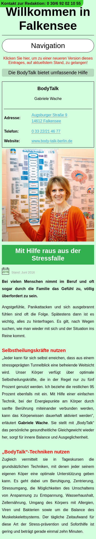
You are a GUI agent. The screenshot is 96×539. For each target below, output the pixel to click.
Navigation (48, 46)
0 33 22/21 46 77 (46, 131)
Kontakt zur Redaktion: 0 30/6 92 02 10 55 (41, 3)
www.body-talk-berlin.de (52, 141)
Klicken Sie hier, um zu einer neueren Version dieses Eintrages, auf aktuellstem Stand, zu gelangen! (48, 60)
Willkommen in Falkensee (48, 18)
